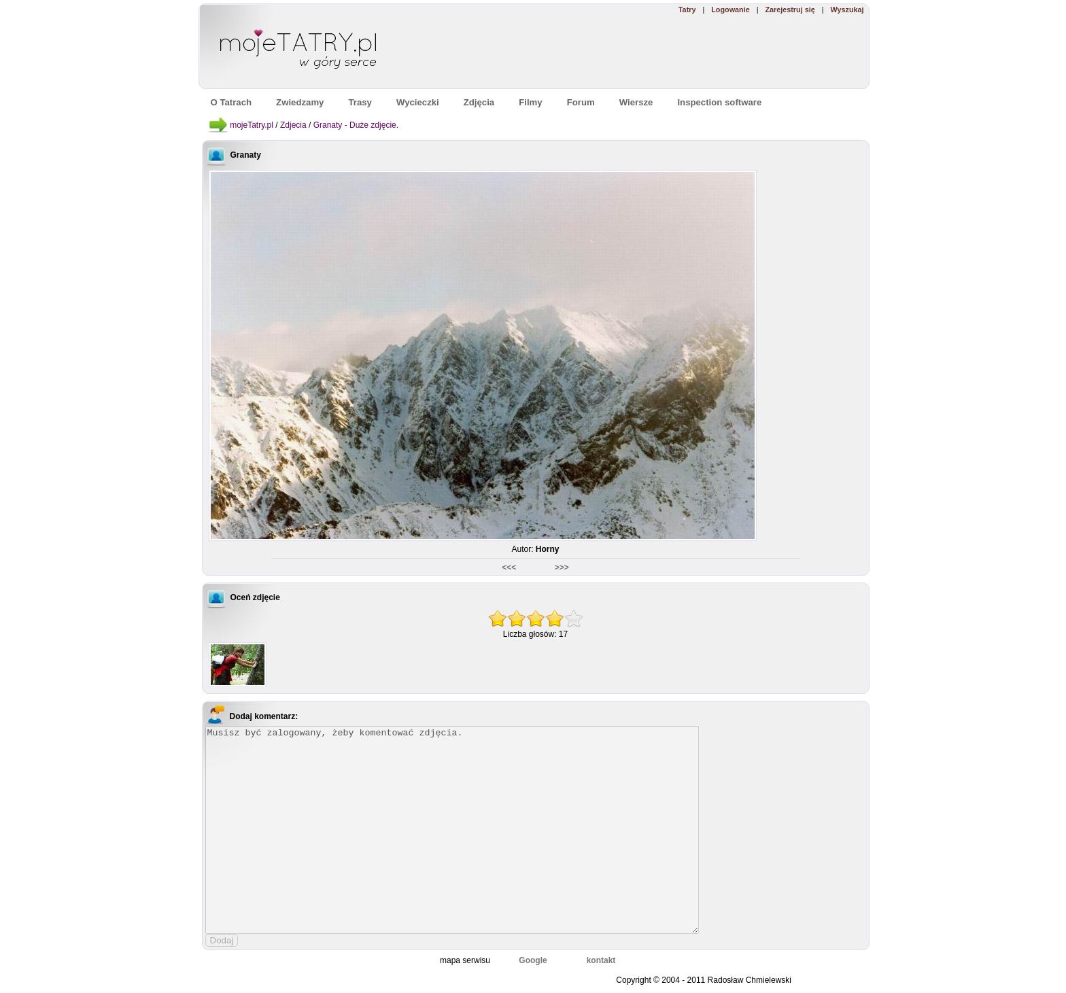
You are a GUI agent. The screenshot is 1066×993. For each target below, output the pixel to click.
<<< (510, 567)
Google (533, 960)
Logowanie (730, 9)
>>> (562, 567)
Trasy (359, 102)
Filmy (530, 102)
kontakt (601, 960)
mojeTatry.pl (251, 125)
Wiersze (636, 102)
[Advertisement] (671, 51)
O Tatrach (231, 102)
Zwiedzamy (300, 102)
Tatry (687, 9)
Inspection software (719, 102)
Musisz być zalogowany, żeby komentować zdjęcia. (452, 830)
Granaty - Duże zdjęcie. (355, 125)
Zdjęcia (479, 102)
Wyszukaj (846, 9)
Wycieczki (417, 102)
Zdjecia (293, 125)
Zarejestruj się (789, 9)
